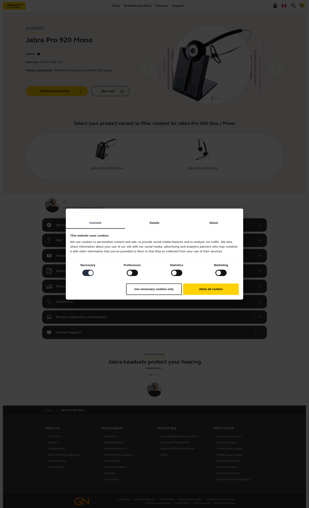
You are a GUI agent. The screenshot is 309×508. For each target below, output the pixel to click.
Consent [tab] (95, 222)
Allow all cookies (211, 289)
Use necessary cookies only (154, 289)
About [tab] (213, 222)
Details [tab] (154, 222)
